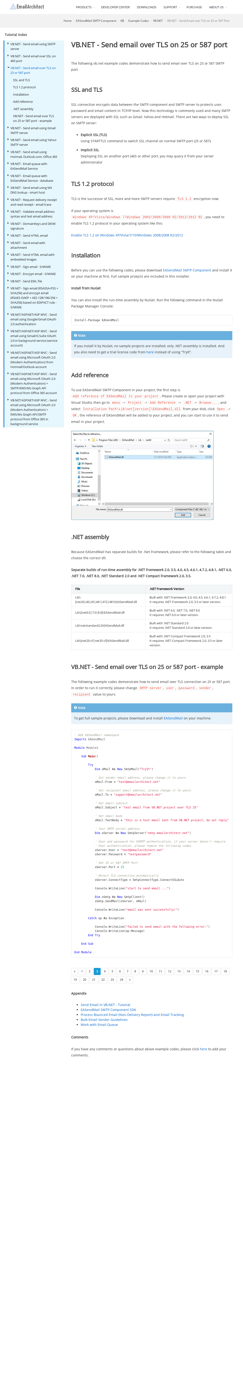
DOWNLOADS (146, 7)
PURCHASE (194, 7)
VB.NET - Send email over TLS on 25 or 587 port (32, 70)
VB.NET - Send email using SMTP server (32, 46)
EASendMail (173, 716)
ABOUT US (216, 7)
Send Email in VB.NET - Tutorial (105, 1003)
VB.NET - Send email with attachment (26, 245)
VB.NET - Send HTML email (28, 235)
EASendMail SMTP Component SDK (108, 1008)
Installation (21, 94)
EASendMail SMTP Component (96, 21)
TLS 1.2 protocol (24, 87)
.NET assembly (23, 109)
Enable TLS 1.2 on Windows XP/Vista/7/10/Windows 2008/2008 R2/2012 (127, 234)
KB (122, 21)
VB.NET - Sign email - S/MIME (29, 266)
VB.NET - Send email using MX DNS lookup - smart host (30, 190)
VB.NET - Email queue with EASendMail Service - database (30, 178)
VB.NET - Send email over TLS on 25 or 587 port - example (33, 118)
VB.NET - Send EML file (25, 281)
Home (68, 21)
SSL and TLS (21, 80)
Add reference (23, 101)
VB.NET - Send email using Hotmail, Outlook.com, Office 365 (32, 154)
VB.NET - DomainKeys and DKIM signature (32, 226)
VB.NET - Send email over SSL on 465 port (32, 58)
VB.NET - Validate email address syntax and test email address (31, 213)
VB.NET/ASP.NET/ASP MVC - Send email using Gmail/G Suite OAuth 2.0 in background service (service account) (32, 338)
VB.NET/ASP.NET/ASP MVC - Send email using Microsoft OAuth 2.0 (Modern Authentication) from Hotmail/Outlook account (32, 359)
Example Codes (138, 21)
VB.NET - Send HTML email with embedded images (31, 257)
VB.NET (158, 21)
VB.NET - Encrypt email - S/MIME (32, 273)
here (150, 351)
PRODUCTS (84, 7)
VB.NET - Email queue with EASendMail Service (27, 166)
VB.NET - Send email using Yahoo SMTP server (32, 142)
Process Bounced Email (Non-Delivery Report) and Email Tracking (132, 1013)
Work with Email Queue (99, 1022)
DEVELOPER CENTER (115, 7)
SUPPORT (170, 7)
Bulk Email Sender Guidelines (104, 1017)
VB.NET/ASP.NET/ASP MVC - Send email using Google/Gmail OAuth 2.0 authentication (32, 319)
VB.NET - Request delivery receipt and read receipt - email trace (32, 202)
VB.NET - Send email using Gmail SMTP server (32, 130)
